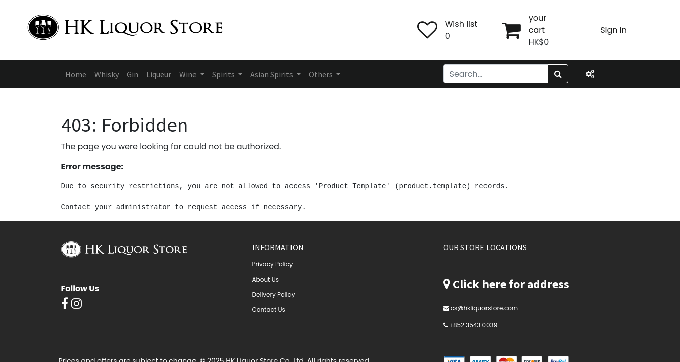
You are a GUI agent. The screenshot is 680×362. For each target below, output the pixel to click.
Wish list (461, 24)
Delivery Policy (273, 294)
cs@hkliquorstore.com (484, 308)
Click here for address (511, 284)
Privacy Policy (272, 264)
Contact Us (268, 309)
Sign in (613, 30)
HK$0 (539, 42)
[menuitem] (75, 74)
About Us (265, 279)
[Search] (558, 73)
